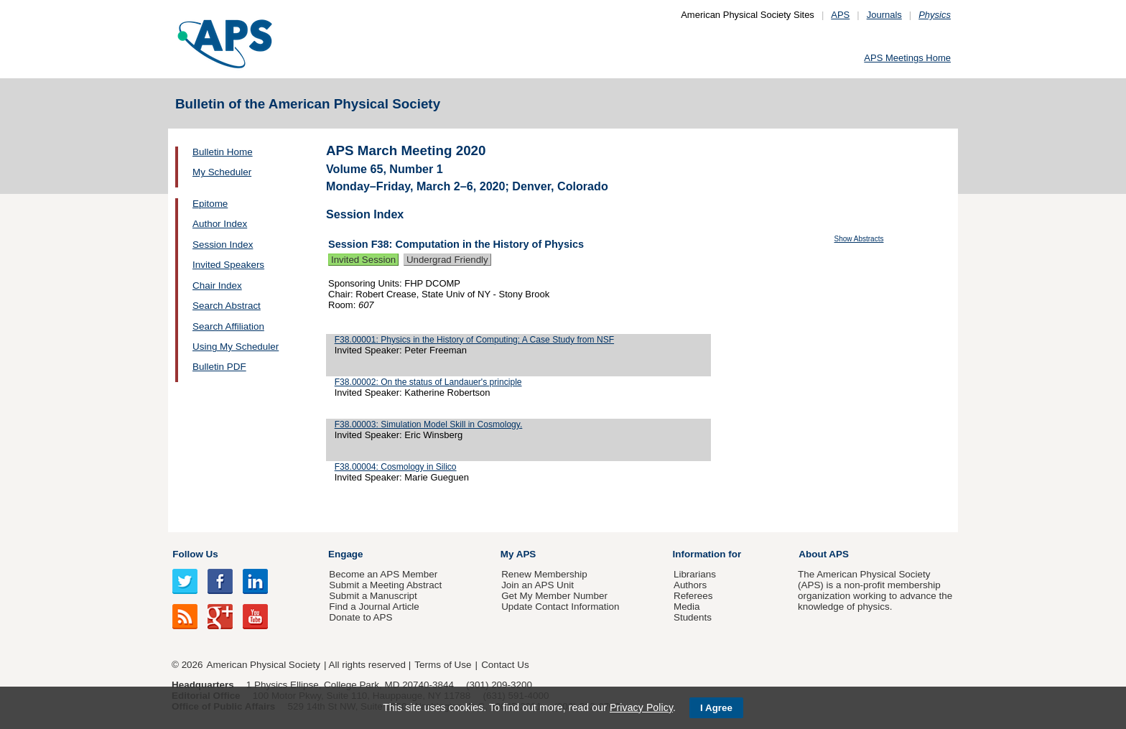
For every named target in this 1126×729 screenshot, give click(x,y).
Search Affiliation (228, 326)
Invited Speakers (228, 264)
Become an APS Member (383, 574)
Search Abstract (226, 305)
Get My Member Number (554, 595)
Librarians (695, 574)
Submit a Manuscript (373, 595)
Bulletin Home (222, 152)
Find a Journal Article (374, 606)
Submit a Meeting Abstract (385, 585)
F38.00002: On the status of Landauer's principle (428, 382)
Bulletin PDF (219, 366)
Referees (693, 595)
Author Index (219, 223)
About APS (824, 554)
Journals (884, 14)
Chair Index (217, 285)
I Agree (716, 707)
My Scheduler (221, 172)
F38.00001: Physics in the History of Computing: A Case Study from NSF (474, 340)
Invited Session (363, 259)
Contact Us (505, 664)
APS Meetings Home (907, 57)
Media (687, 606)
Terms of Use (442, 664)
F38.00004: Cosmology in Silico (396, 467)
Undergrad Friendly (447, 259)
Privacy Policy (641, 707)
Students (693, 617)
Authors (690, 585)
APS (840, 14)
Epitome (210, 203)
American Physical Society (263, 664)
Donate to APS (360, 617)
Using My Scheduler (235, 346)
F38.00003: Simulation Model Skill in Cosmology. (429, 424)
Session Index (222, 244)
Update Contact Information (560, 606)
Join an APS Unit (537, 585)
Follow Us (195, 554)
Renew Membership (544, 574)
